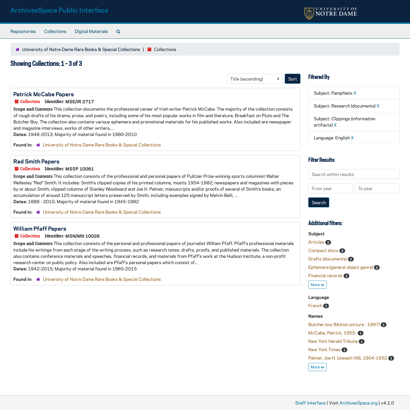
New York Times (324, 349)
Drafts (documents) (328, 258)
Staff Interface (310, 403)
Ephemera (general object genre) (341, 267)
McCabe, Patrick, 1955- (333, 332)
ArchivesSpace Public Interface (59, 9)
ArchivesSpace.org (358, 403)
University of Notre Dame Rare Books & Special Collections (81, 49)
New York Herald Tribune (333, 341)
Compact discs (323, 250)
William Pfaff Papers (39, 228)
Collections (55, 31)
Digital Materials (91, 31)
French (315, 305)
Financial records (326, 275)
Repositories (23, 31)
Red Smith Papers (36, 161)
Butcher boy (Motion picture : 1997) (344, 324)
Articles (316, 242)
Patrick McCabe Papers (43, 94)
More (317, 284)
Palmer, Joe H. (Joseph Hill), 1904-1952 (348, 358)
